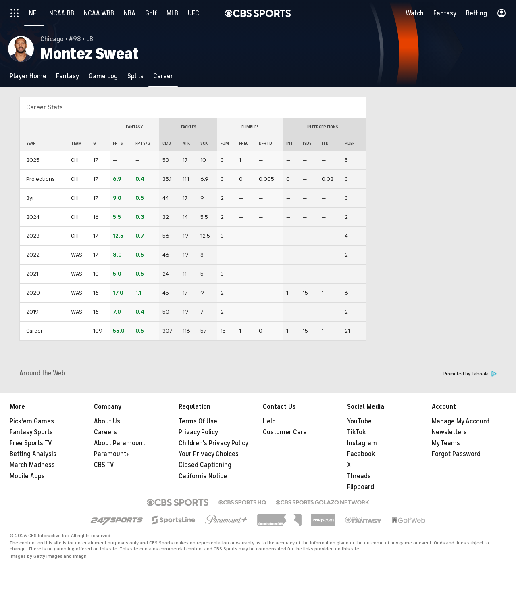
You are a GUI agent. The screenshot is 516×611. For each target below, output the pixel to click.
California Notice (203, 476)
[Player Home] (28, 76)
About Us (107, 421)
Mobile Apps (27, 476)
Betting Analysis (33, 454)
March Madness (32, 465)
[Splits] (135, 76)
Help (269, 421)
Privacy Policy (198, 432)
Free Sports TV (31, 443)
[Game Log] (103, 76)
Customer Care (285, 432)
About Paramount (119, 443)
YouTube (359, 421)
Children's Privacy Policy (213, 443)
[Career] (163, 76)
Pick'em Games (32, 421)
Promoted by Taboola (470, 374)
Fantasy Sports (31, 432)
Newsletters (449, 432)
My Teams (446, 443)
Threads (359, 476)
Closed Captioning (205, 465)
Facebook (361, 454)
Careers (105, 432)
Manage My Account (460, 421)
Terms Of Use (198, 421)
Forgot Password (456, 454)
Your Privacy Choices (209, 454)
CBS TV (104, 465)
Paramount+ (112, 454)
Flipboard (360, 487)
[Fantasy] (67, 76)
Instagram (362, 443)
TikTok (356, 432)
